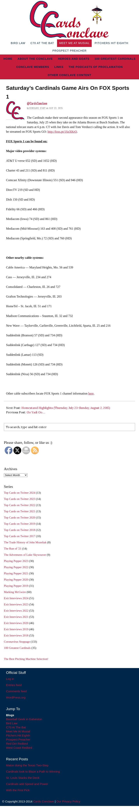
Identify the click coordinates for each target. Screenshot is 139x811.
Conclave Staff (37, 108)
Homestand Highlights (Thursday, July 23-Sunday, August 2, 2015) (65, 408)
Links (58, 66)
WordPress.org (16, 697)
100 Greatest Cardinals (115, 58)
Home (8, 58)
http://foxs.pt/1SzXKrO (62, 131)
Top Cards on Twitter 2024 (19, 492)
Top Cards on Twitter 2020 (19, 517)
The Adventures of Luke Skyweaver (25, 554)
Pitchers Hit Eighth (111, 43)
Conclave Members (32, 66)
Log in (10, 678)
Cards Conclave (43, 801)
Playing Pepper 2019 (16, 585)
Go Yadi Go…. (36, 412)
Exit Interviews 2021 (16, 616)
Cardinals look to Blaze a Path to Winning (33, 771)
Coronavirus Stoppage (17, 641)
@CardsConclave (37, 103)
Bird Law (18, 43)
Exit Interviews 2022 (16, 610)
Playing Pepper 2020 (16, 579)
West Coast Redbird (19, 747)
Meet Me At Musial (74, 43)
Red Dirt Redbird (17, 743)
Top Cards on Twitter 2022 (19, 505)
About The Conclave (35, 58)
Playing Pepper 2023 (16, 561)
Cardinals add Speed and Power (27, 784)
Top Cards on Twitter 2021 (19, 511)
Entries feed (14, 685)
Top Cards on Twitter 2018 (19, 529)
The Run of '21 (12, 548)
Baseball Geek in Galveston (24, 719)
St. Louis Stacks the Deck (22, 777)
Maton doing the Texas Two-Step (27, 765)
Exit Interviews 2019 (16, 629)
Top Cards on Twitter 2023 (19, 498)
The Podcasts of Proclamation (96, 66)
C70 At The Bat (42, 43)
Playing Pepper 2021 (16, 573)
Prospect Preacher (69, 50)
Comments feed (16, 691)
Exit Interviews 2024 (16, 598)
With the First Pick (18, 790)
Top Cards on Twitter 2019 (19, 523)
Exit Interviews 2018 (16, 635)
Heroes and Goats (73, 58)
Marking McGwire (15, 592)
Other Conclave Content (69, 75)
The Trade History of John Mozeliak (25, 542)
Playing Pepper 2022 (16, 567)
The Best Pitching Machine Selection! (26, 658)
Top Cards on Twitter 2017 (19, 536)
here (91, 393)
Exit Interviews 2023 (16, 604)
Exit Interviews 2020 (16, 623)
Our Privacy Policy (68, 801)
